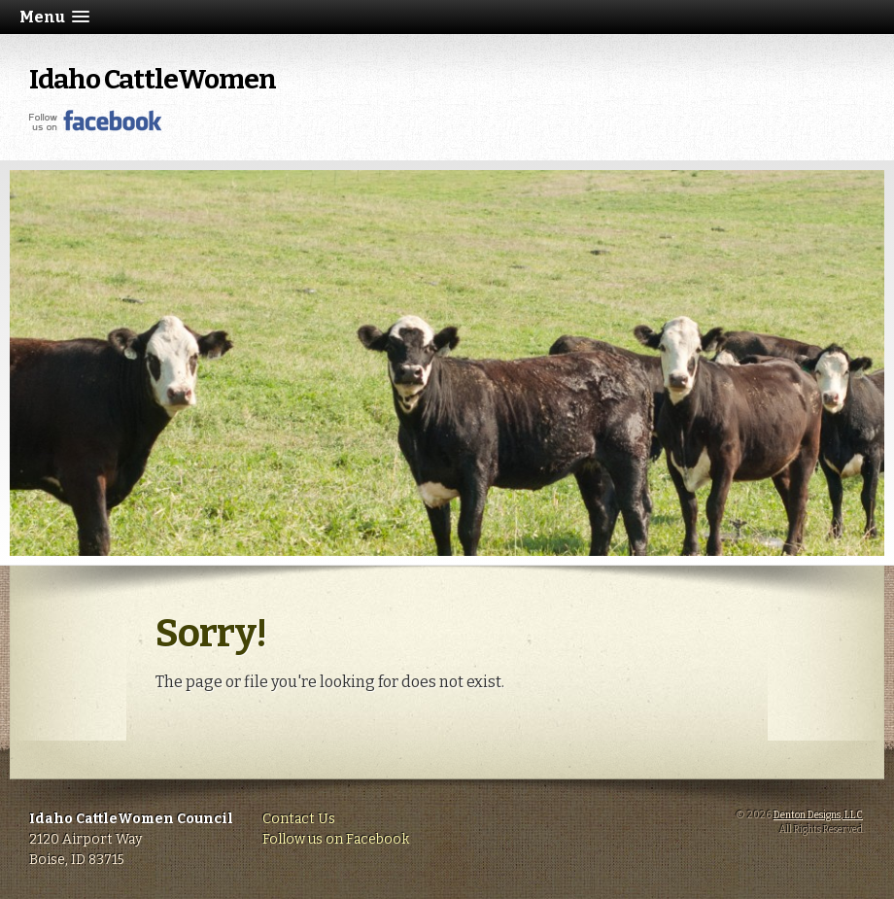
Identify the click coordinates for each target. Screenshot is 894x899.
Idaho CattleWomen (152, 79)
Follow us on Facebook (335, 839)
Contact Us (298, 819)
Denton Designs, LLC (818, 815)
